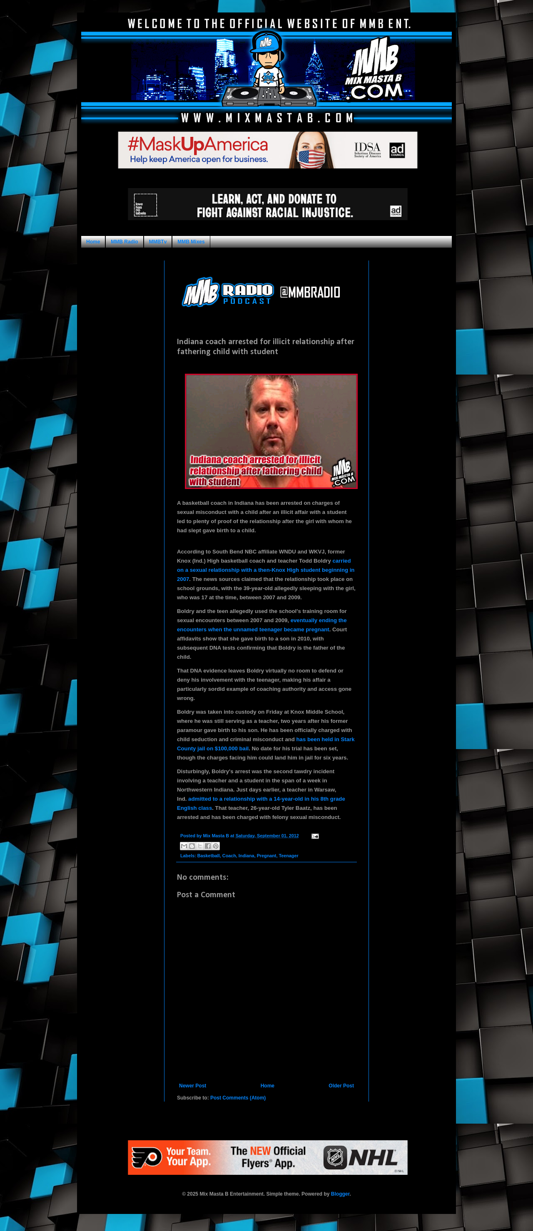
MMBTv (158, 242)
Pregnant (266, 855)
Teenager (288, 855)
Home (93, 242)
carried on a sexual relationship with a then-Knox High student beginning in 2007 (265, 570)
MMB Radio (124, 242)
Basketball (208, 855)
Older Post (341, 1086)
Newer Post (192, 1086)
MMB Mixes (190, 242)
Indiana (246, 855)
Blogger (340, 1194)
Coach (229, 855)
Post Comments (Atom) (238, 1098)
